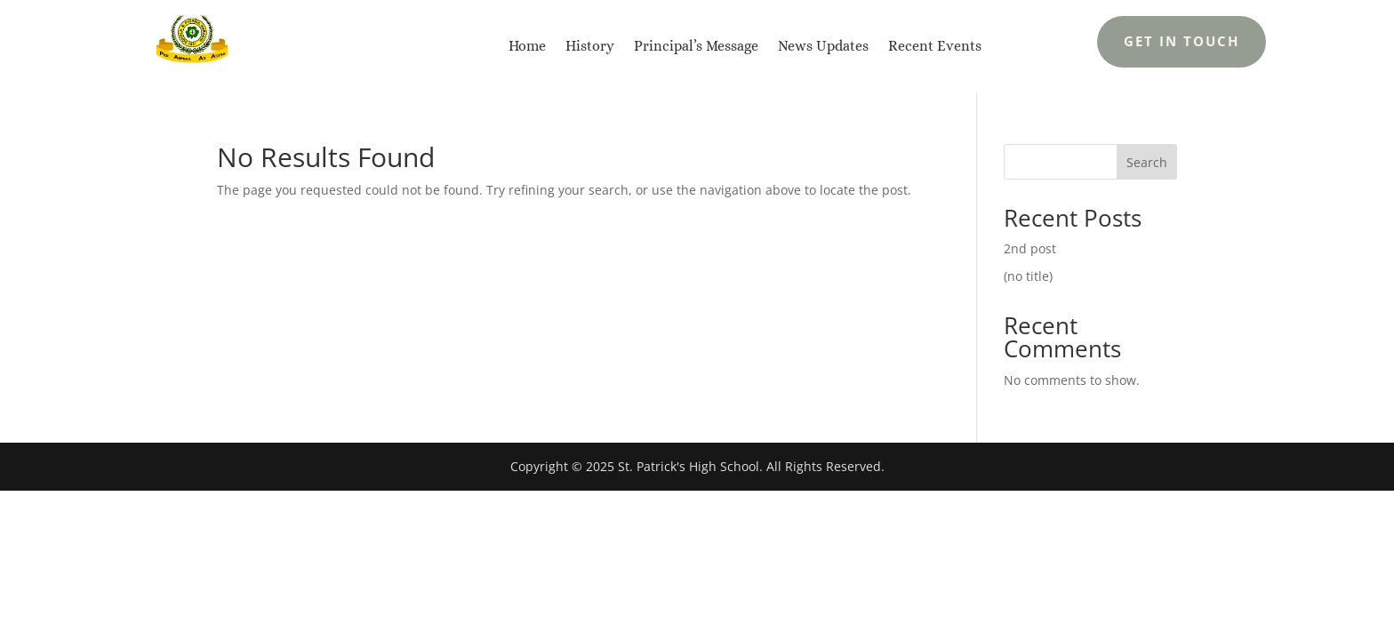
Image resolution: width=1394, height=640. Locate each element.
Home (527, 45)
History (589, 45)
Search (1146, 162)
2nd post (1030, 248)
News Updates (823, 45)
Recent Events (934, 45)
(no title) (1028, 276)
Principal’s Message (696, 45)
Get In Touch (1181, 41)
